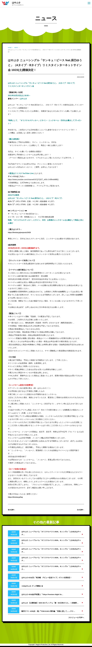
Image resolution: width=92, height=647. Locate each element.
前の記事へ (11, 510)
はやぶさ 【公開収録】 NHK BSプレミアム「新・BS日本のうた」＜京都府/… (50, 603)
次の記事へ (80, 510)
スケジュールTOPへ (76, 617)
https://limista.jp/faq (15, 497)
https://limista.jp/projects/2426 (19, 232)
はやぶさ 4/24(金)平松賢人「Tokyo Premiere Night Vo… (42, 594)
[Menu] (89, 3)
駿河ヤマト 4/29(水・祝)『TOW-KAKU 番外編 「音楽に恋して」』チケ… (48, 611)
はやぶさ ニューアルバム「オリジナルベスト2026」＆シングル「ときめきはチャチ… (51, 533)
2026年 (13, 533)
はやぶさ (18, 3)
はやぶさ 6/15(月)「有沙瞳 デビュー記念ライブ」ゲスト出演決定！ (46, 577)
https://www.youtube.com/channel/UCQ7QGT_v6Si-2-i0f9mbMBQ (33, 179)
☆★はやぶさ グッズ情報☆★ (32, 586)
